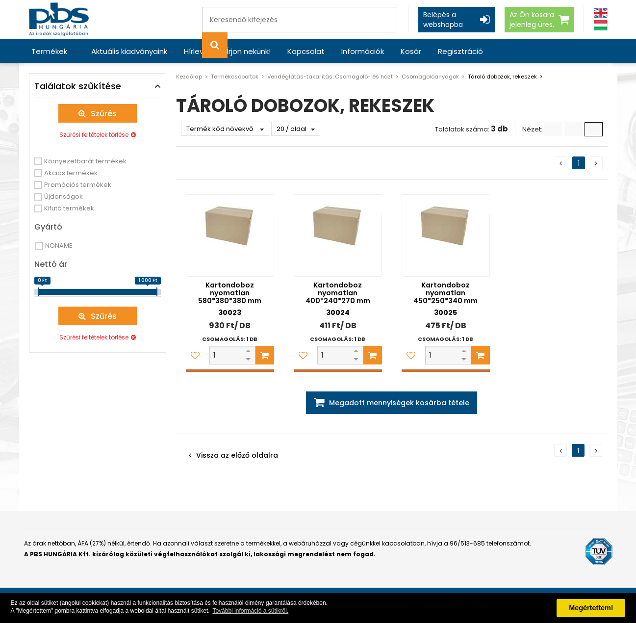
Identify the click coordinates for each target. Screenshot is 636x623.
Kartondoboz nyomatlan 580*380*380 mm (229, 293)
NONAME (59, 245)
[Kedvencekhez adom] (195, 355)
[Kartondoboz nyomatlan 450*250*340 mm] (446, 235)
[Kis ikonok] (573, 129)
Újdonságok (63, 196)
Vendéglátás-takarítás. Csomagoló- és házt (330, 76)
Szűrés (104, 113)
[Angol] (601, 13)
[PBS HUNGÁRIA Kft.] (59, 19)
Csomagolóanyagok (430, 76)
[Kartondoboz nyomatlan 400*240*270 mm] (338, 235)
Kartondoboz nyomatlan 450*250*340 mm (445, 293)
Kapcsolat (306, 51)
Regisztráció (460, 51)
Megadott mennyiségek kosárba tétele (399, 403)
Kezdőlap (189, 76)
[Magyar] (601, 25)
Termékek (49, 51)
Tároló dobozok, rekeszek (502, 76)
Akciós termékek (71, 173)
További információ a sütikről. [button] (250, 610)
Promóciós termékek (77, 184)
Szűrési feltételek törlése (93, 134)
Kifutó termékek (69, 208)
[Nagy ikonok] (594, 129)
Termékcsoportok (234, 76)
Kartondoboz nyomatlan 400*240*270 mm (337, 293)
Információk (362, 51)
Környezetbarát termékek (85, 161)
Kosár (411, 51)
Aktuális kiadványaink (129, 51)
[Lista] (553, 129)
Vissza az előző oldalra (237, 455)
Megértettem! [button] (591, 608)
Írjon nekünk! (249, 51)
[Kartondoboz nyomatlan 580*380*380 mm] (230, 235)
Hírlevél (197, 51)
